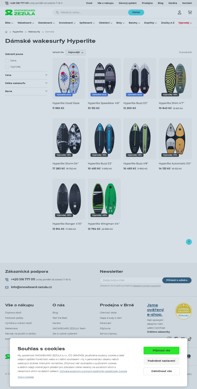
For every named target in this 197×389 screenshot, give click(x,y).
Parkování (105, 323)
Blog (160, 3)
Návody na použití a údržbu (20, 334)
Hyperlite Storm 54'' (66, 163)
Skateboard (45, 23)
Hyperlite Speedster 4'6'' (104, 103)
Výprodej (183, 23)
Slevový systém (128, 3)
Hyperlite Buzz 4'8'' (135, 163)
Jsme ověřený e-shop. (155, 310)
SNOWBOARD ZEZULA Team (69, 328)
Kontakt (187, 3)
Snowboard (66, 23)
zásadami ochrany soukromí (147, 286)
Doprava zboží (13, 313)
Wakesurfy (34, 32)
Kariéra (173, 3)
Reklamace (11, 328)
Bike (8, 23)
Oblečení (104, 23)
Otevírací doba (108, 313)
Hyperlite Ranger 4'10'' (67, 223)
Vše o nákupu (105, 3)
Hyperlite (18, 32)
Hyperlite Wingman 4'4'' (104, 223)
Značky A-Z (167, 23)
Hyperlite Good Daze (66, 103)
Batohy (133, 23)
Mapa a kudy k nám (111, 318)
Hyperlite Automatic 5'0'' (175, 163)
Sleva (13, 61)
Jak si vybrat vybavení (65, 334)
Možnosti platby (14, 318)
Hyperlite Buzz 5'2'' (135, 103)
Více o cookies (26, 377)
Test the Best (60, 318)
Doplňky (149, 23)
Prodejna (147, 3)
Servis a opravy (108, 334)
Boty (119, 23)
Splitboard (86, 23)
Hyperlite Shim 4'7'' (171, 103)
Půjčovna (105, 328)
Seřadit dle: (58, 52)
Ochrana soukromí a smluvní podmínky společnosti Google (93, 371)
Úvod (89, 3)
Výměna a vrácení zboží (18, 323)
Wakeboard (24, 23)
